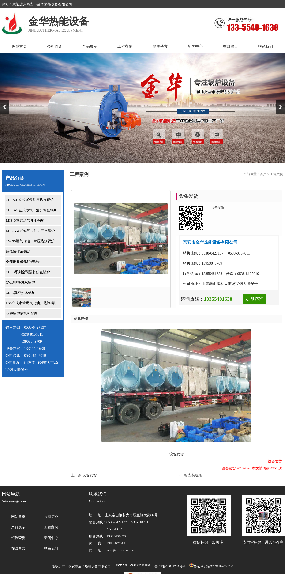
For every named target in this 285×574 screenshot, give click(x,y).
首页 (263, 174)
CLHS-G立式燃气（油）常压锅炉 (31, 210)
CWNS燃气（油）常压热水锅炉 (30, 241)
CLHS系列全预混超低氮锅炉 (28, 272)
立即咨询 (254, 299)
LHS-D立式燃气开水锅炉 (25, 220)
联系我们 (265, 46)
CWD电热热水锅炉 (20, 282)
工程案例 (124, 46)
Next (280, 107)
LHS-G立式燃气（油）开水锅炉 (30, 231)
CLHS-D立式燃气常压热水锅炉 (30, 200)
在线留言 (230, 46)
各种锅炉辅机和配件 (22, 313)
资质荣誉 (160, 46)
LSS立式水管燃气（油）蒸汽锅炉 (32, 303)
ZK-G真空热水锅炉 (20, 293)
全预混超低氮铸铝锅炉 (23, 262)
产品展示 (89, 46)
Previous (4, 107)
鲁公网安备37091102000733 (213, 566)
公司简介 (54, 46)
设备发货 (89, 475)
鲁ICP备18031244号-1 (169, 566)
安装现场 (195, 475)
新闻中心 (195, 46)
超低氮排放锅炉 (18, 251)
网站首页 (19, 46)
